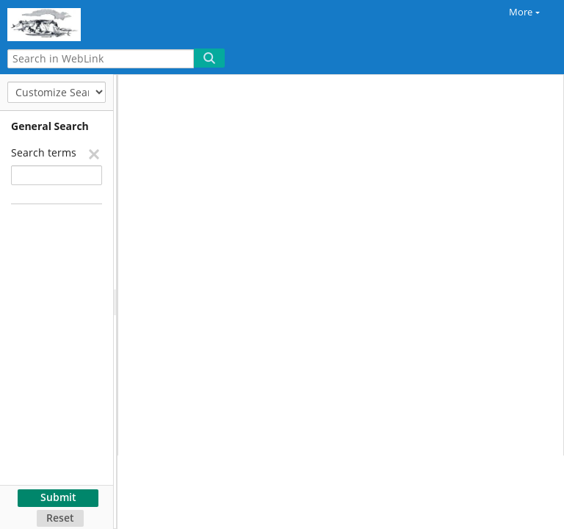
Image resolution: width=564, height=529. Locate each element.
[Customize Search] (56, 92)
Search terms (43, 152)
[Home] (62, 22)
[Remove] (93, 153)
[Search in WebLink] (100, 58)
